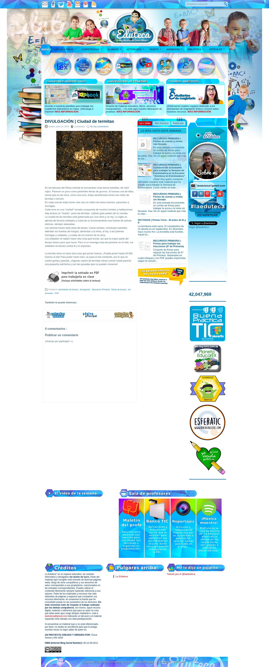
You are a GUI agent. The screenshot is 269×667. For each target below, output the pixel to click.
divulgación (85, 289)
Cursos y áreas (65, 48)
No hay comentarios (99, 126)
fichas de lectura (119, 289)
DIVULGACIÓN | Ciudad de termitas (79, 121)
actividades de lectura (68, 289)
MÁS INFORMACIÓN (66, 111)
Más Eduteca (161, 123)
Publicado (178, 123)
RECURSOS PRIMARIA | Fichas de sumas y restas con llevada (168, 141)
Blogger (150, 661)
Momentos (175, 48)
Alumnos (115, 48)
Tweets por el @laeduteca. (181, 574)
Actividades (136, 48)
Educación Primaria (101, 289)
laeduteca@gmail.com (56, 616)
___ (46, 49)
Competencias (92, 48)
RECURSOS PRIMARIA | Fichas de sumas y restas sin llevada (168, 196)
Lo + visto (145, 123)
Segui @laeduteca (199, 227)
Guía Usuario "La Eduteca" (171, 661)
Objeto (156, 48)
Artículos (218, 48)
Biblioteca (197, 48)
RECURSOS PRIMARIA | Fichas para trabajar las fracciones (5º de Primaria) (168, 243)
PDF (57, 293)
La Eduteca (122, 576)
